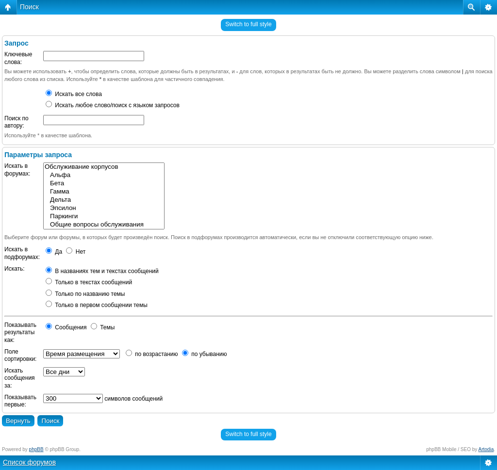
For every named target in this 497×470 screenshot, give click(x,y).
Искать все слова (74, 94)
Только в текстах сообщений (89, 282)
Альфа (104, 175)
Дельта (104, 200)
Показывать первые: (20, 401)
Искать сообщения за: (19, 378)
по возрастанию (152, 354)
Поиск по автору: (16, 122)
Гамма (104, 192)
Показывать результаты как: (20, 332)
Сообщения (66, 327)
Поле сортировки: (20, 355)
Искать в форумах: (17, 169)
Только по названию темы (85, 294)
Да (54, 251)
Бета (104, 183)
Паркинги (104, 216)
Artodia (486, 449)
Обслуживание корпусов (104, 167)
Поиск (29, 7)
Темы (103, 327)
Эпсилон (104, 208)
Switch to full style (248, 24)
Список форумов (29, 462)
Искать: (14, 268)
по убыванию (204, 354)
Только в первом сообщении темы (97, 305)
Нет (75, 251)
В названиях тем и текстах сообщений (102, 271)
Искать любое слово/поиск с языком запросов (113, 105)
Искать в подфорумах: (22, 253)
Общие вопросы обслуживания (104, 225)
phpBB (36, 449)
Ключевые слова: (18, 58)
